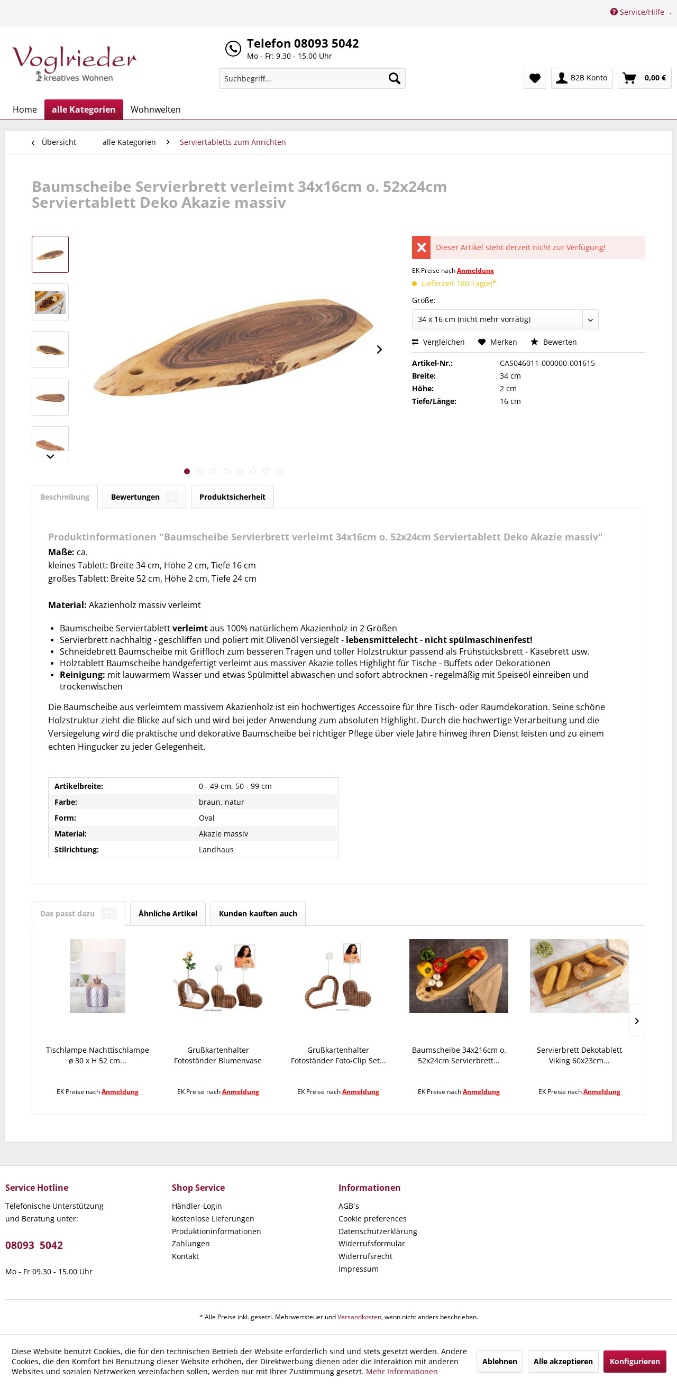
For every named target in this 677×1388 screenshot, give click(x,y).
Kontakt (185, 1256)
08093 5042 (34, 1245)
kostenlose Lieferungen (213, 1219)
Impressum (358, 1269)
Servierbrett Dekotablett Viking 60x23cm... (579, 1055)
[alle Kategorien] (83, 109)
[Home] (24, 109)
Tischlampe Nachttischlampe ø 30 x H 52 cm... (97, 1055)
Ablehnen (499, 1361)
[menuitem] (312, 78)
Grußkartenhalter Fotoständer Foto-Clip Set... (338, 1055)
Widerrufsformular (371, 1243)
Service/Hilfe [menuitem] (638, 12)
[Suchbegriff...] (312, 78)
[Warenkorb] (645, 78)
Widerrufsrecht (365, 1256)
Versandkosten (359, 1316)
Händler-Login (197, 1206)
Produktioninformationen (216, 1231)
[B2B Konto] (582, 78)
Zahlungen (191, 1243)
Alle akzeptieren (563, 1361)
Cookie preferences (372, 1219)
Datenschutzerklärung (377, 1231)
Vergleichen (438, 342)
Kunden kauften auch (258, 913)
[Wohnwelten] (155, 109)
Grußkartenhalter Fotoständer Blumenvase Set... (218, 1055)
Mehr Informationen (402, 1371)
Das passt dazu (78, 913)
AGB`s (348, 1206)
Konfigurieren (635, 1361)
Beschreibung (64, 497)
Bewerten (553, 342)
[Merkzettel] (535, 78)
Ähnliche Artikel (168, 913)
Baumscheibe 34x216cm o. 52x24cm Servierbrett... (459, 1055)
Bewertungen (144, 497)
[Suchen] (394, 78)
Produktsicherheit (232, 497)
